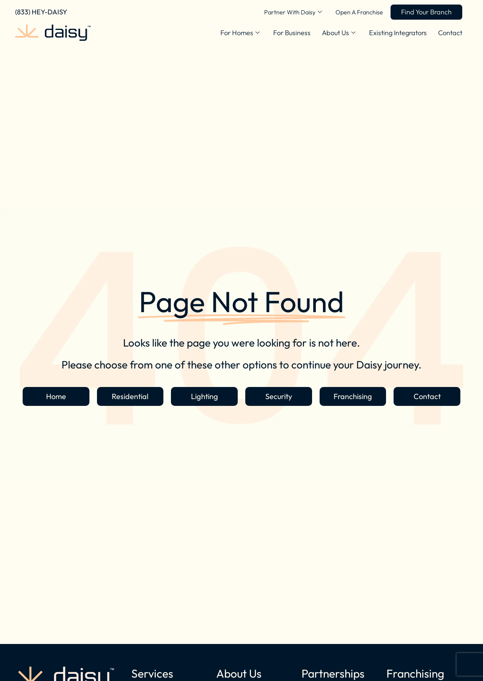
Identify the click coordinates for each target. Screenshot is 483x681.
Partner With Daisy (293, 12)
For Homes (240, 32)
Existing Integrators (398, 32)
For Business (292, 32)
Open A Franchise (359, 12)
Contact (450, 32)
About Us (338, 32)
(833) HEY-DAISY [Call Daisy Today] (41, 12)
